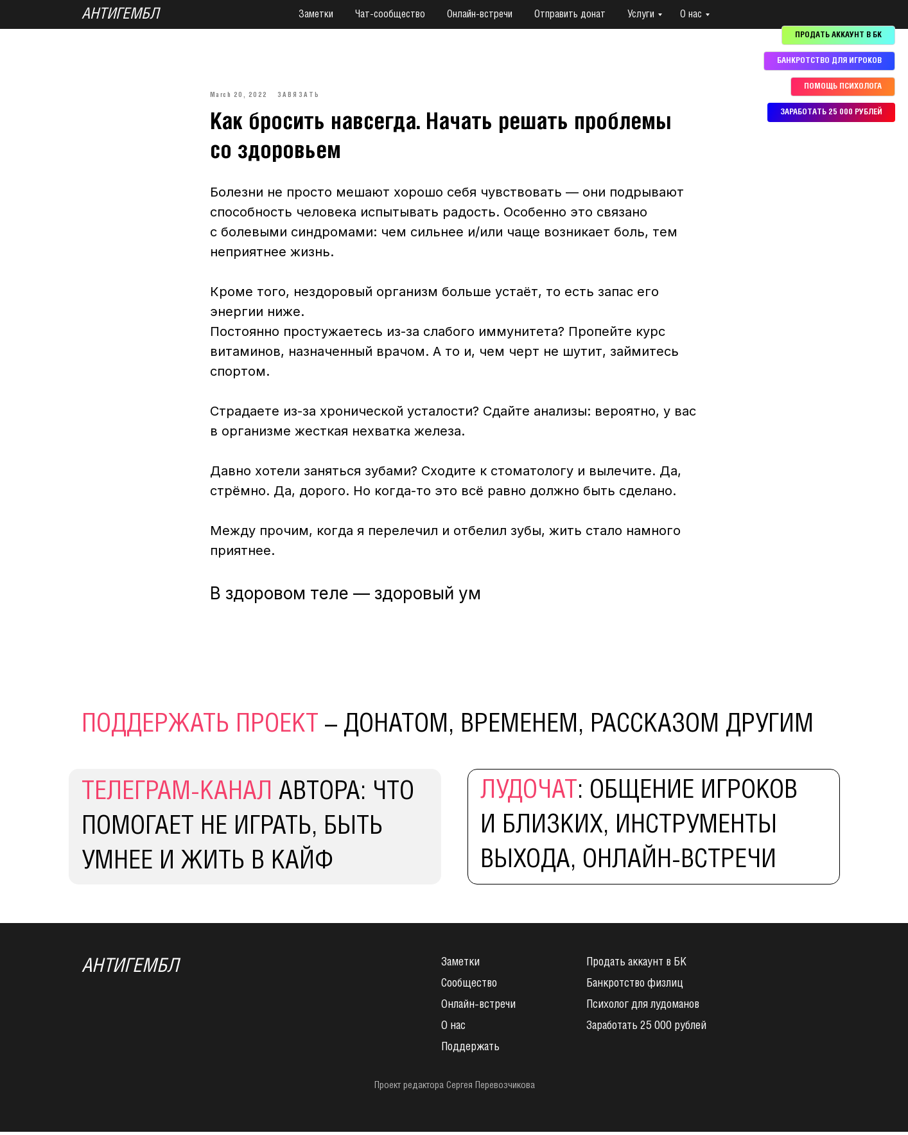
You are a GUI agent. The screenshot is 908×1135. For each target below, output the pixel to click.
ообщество (472, 986)
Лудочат (528, 793)
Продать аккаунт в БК (636, 965)
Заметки (316, 14)
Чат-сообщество (390, 14)
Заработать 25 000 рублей (646, 1029)
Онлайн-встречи (479, 14)
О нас (691, 14)
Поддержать (470, 1050)
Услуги (640, 14)
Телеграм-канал (177, 795)
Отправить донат (570, 14)
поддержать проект (200, 727)
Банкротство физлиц (634, 986)
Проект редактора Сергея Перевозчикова (454, 1088)
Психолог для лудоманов (642, 1008)
